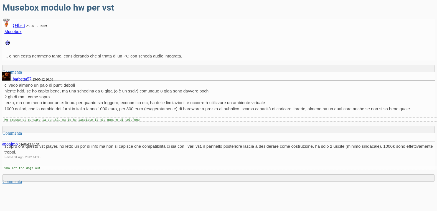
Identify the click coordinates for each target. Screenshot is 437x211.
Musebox (13, 31)
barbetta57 (22, 79)
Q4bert (19, 25)
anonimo (10, 144)
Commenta (12, 133)
